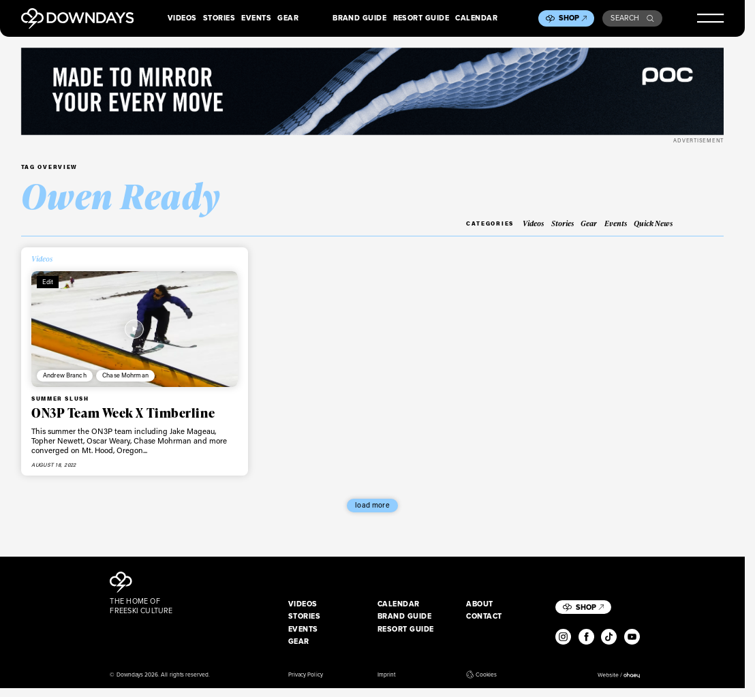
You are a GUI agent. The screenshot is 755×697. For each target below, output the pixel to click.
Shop (573, 17)
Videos (182, 18)
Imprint (386, 674)
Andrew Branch (65, 375)
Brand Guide (359, 18)
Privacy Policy (305, 674)
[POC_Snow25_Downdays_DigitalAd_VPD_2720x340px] (372, 92)
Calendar (476, 18)
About (479, 604)
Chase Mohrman (125, 375)
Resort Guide (421, 18)
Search (632, 17)
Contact (484, 616)
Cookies (481, 674)
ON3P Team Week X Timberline (123, 413)
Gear (287, 18)
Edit (48, 281)
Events (256, 18)
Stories (219, 18)
